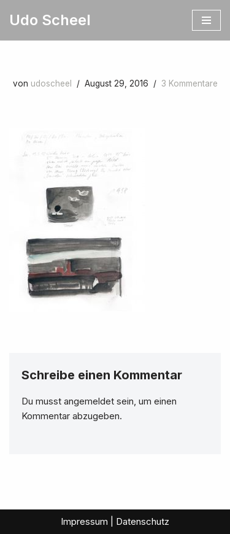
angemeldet (89, 401)
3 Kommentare (189, 83)
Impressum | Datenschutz (115, 521)
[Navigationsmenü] (206, 20)
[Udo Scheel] (50, 20)
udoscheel (51, 83)
